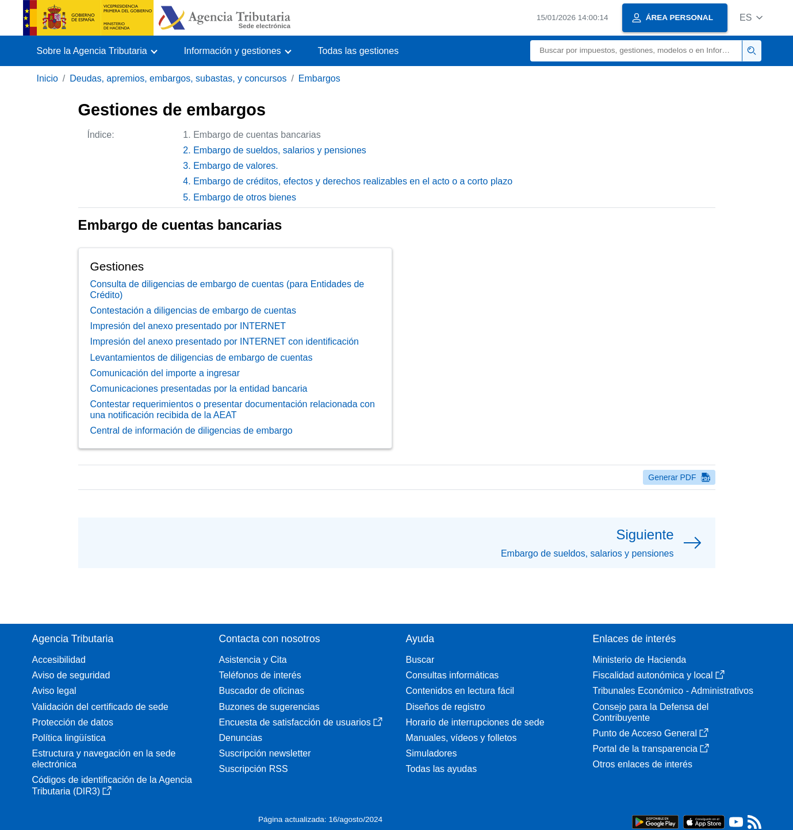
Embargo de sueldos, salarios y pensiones (279, 150)
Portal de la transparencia (651, 749)
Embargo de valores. (235, 166)
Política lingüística (69, 738)
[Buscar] (636, 50)
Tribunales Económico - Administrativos (673, 691)
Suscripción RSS (253, 769)
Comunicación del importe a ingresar (165, 373)
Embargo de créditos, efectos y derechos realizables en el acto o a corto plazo (352, 181)
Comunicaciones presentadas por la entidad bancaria (199, 388)
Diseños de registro (445, 707)
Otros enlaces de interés (642, 764)
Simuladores (431, 753)
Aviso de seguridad (71, 675)
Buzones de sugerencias (269, 707)
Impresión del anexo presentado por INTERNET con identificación (224, 341)
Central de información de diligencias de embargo (191, 430)
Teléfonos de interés (260, 675)
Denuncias (241, 738)
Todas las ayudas (441, 769)
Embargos (319, 78)
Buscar (420, 660)
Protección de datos (72, 722)
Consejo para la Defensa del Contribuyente (651, 712)
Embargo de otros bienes (244, 197)
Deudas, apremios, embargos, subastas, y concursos (178, 78)
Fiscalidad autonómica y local (659, 675)
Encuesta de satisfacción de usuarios (300, 722)
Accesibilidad (59, 660)
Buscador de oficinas (262, 691)
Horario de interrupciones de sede (475, 722)
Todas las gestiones (358, 51)
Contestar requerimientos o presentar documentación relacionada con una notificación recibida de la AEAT (232, 409)
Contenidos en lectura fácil (460, 691)
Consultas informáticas (452, 675)
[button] (751, 17)
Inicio (47, 78)
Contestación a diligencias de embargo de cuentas (193, 310)
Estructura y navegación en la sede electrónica (104, 758)
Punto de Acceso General (650, 733)
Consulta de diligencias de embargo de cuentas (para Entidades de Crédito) (227, 289)
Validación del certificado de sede (100, 707)
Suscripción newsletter (265, 753)
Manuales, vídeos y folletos (461, 738)
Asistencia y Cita (253, 660)
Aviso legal (54, 691)
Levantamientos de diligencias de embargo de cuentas (201, 357)
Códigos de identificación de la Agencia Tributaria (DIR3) (112, 785)
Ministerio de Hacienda (640, 660)
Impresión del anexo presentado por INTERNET (188, 326)
